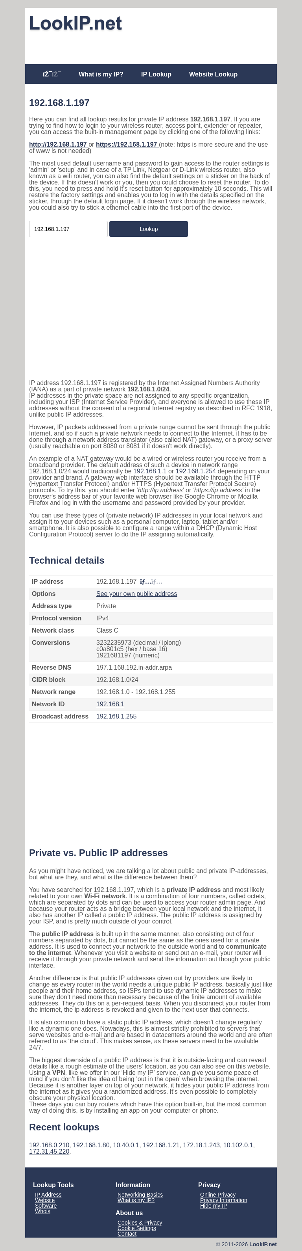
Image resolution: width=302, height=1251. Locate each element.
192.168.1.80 (91, 1145)
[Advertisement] (151, 46)
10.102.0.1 (238, 1145)
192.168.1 (110, 704)
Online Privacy (218, 1194)
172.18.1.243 (201, 1145)
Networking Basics (140, 1194)
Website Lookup (213, 74)
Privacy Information (223, 1200)
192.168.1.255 (116, 716)
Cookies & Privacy (140, 1222)
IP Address (48, 1194)
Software (46, 1206)
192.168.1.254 (196, 471)
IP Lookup (156, 74)
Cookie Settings (137, 1228)
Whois (42, 1211)
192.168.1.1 (150, 471)
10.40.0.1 (126, 1145)
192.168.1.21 (161, 1145)
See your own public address (136, 593)
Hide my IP (213, 1206)
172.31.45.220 (49, 1151)
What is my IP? (101, 74)
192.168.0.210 (49, 1145)
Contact (127, 1234)
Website (45, 1200)
